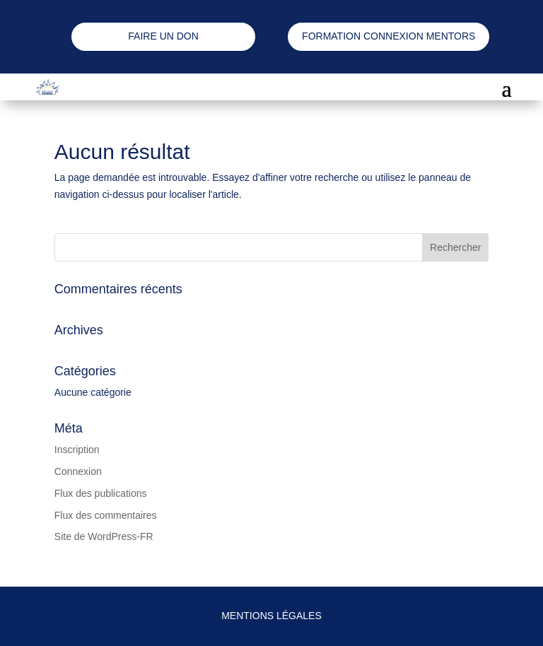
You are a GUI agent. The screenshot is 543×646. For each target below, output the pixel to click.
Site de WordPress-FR (103, 536)
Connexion (78, 471)
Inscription (77, 449)
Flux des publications (100, 493)
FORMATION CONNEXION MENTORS (388, 36)
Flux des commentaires (105, 515)
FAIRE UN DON (163, 36)
